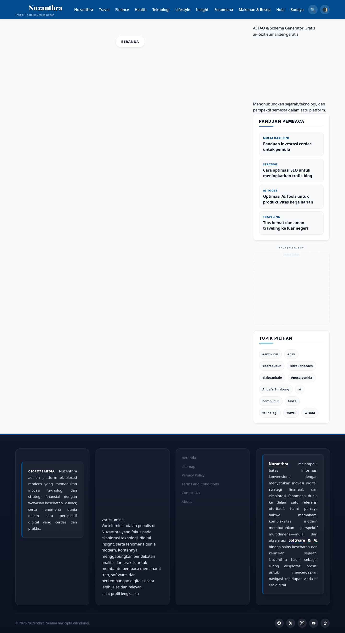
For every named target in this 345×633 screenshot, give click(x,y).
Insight (208, 9)
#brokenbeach (301, 366)
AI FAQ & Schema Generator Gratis (284, 28)
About (187, 501)
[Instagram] (302, 623)
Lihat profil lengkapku (120, 593)
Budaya (302, 9)
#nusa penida (301, 377)
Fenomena (229, 9)
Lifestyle (188, 9)
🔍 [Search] (313, 9)
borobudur (270, 401)
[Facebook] (279, 623)
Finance (128, 9)
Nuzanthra (89, 9)
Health (146, 9)
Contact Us (191, 492)
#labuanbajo (272, 377)
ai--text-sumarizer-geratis (276, 34)
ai (299, 389)
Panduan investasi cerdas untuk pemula (291, 144)
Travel (110, 9)
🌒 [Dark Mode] (325, 9)
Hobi (286, 9)
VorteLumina (113, 519)
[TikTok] (325, 623)
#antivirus (270, 354)
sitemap (188, 466)
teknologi (269, 413)
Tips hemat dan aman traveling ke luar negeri (291, 223)
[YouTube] (313, 623)
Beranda (130, 41)
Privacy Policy (193, 475)
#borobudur (271, 366)
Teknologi (166, 9)
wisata (310, 413)
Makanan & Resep (260, 9)
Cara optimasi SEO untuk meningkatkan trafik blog (291, 170)
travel (291, 413)
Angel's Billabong (275, 389)
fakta (292, 401)
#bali (291, 354)
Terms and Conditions (200, 483)
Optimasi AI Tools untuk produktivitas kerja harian (291, 196)
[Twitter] (290, 623)
